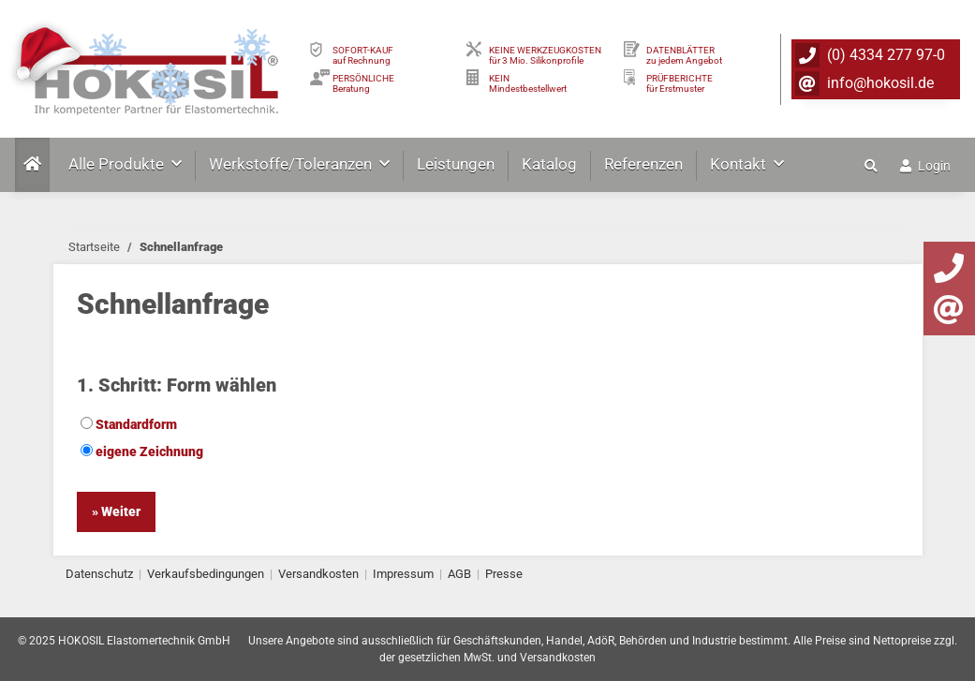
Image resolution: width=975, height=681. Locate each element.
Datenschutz (99, 574)
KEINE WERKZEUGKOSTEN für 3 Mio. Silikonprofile (545, 55)
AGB (459, 574)
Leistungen (456, 164)
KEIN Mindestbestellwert (528, 83)
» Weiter (116, 511)
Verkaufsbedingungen (205, 574)
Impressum (403, 574)
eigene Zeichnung (142, 451)
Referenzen (643, 164)
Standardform (129, 424)
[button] (873, 166)
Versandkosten (318, 574)
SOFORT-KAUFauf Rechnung (362, 55)
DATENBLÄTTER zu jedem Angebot (684, 55)
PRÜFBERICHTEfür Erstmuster (679, 83)
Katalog (549, 164)
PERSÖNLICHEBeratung (363, 83)
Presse (504, 574)
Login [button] (925, 165)
